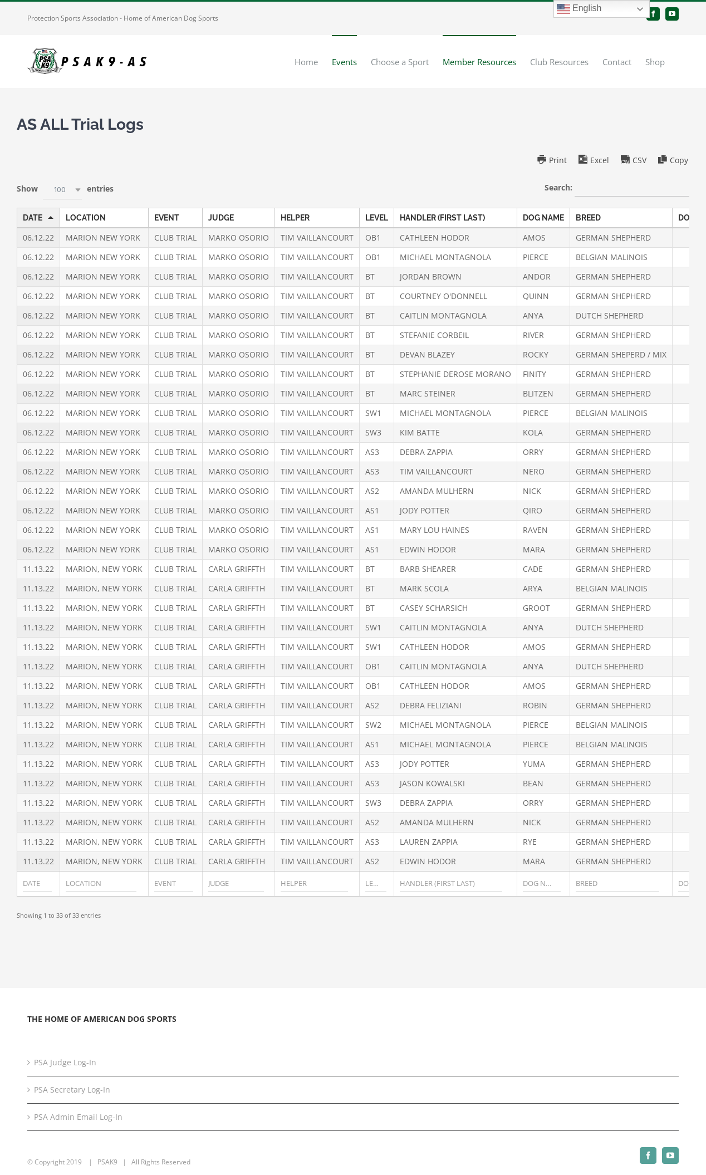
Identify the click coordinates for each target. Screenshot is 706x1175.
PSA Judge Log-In (65, 1062)
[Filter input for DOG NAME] (542, 883)
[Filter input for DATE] (37, 883)
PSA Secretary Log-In (72, 1089)
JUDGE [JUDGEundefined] (221, 217)
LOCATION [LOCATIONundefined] (86, 217)
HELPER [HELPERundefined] (295, 217)
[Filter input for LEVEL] (375, 883)
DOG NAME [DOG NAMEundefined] (543, 217)
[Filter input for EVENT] (173, 883)
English (579, 9)
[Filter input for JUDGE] (236, 883)
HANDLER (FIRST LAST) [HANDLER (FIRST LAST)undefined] (442, 217)
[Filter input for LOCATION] (101, 883)
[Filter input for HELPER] (314, 883)
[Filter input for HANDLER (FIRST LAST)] (451, 883)
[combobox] (62, 189)
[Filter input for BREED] (617, 883)
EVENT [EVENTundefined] (166, 217)
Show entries (65, 189)
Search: (617, 188)
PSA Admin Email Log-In (78, 1117)
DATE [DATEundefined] (32, 217)
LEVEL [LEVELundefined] (376, 217)
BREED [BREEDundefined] (588, 217)
